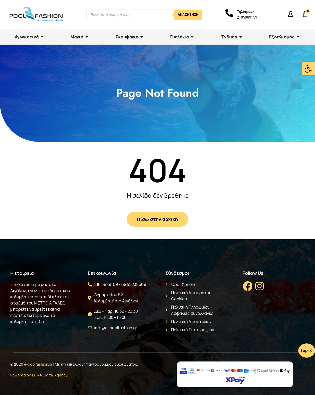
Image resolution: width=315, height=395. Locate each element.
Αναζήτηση (188, 14)
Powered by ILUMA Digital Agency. (39, 375)
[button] (308, 68)
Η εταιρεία (22, 273)
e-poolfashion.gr (38, 364)
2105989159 (247, 17)
